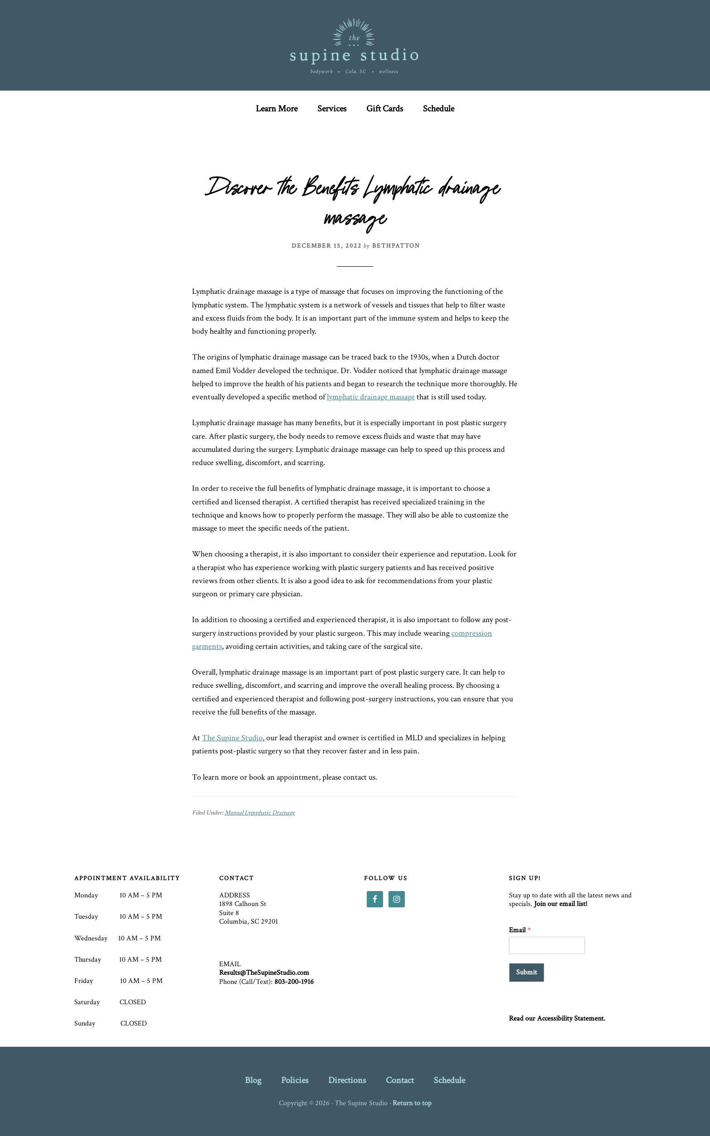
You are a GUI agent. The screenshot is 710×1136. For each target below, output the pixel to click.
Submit (526, 972)
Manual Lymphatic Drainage (260, 813)
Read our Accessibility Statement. (557, 1018)
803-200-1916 (294, 982)
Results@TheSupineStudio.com (264, 973)
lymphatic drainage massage (371, 397)
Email (520, 930)
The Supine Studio (355, 45)
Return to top (412, 1103)
